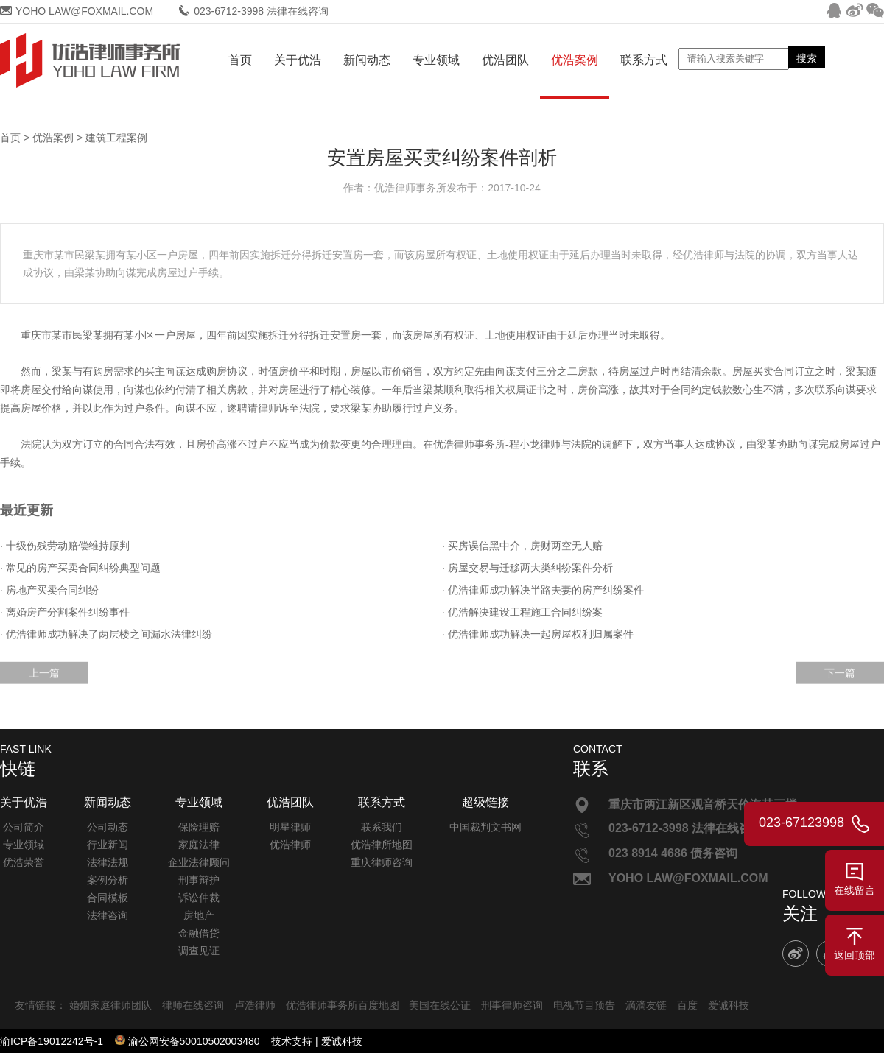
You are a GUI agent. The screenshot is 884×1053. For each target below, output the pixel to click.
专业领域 (436, 60)
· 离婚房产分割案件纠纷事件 (65, 612)
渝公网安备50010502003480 (194, 1041)
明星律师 (290, 827)
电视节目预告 (584, 1005)
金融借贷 (199, 933)
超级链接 (485, 802)
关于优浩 (297, 60)
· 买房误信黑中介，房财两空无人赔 (522, 546)
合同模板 (107, 898)
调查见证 (199, 951)
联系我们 (381, 827)
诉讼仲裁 (199, 898)
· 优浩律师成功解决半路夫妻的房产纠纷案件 (543, 590)
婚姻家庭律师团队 (110, 1005)
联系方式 (643, 60)
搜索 (806, 58)
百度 (687, 1005)
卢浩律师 (255, 1005)
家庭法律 (199, 844)
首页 (240, 60)
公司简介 (23, 827)
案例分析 (107, 880)
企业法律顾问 (199, 862)
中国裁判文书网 (485, 827)
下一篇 (839, 685)
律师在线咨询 (193, 1005)
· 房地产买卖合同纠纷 (49, 590)
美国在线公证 (440, 1005)
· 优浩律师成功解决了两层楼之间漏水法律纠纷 (106, 634)
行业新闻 (107, 844)
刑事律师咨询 (512, 1005)
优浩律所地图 (382, 844)
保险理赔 (199, 827)
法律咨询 (107, 915)
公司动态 (107, 827)
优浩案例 (574, 60)
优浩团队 (505, 60)
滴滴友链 (646, 1005)
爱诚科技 (728, 1005)
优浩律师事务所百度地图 (342, 1005)
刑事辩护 (199, 880)
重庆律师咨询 (382, 862)
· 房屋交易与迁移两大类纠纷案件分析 (527, 568)
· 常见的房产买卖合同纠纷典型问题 (80, 568)
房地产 (198, 915)
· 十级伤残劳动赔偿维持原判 (65, 546)
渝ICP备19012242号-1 (51, 1041)
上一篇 (44, 685)
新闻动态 (366, 60)
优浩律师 (290, 844)
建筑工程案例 (116, 138)
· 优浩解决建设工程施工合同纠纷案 (522, 612)
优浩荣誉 (23, 862)
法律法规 (107, 862)
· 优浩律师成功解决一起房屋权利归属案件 (538, 634)
